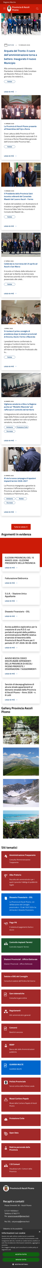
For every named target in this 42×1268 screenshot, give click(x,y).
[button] (21, 1264)
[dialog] (21, 1248)
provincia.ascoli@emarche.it (18, 1216)
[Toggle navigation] (4, 8)
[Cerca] (37, 8)
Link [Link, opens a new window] (9, 1250)
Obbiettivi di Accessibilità (12, 1228)
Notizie (11, 45)
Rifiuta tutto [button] (21, 1260)
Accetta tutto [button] (21, 1254)
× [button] (39, 1232)
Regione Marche (9, 2)
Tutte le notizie (21, 527)
